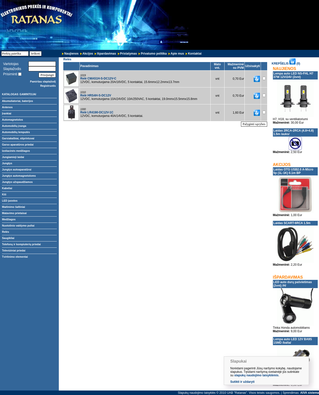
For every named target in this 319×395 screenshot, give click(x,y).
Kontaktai (195, 53)
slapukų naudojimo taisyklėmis (256, 375)
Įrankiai (6, 113)
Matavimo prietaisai (14, 213)
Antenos (7, 107)
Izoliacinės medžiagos (16, 150)
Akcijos (87, 53)
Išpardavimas (106, 53)
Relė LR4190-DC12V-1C (96, 112)
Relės (5, 231)
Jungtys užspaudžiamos (17, 181)
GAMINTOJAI (27, 94)
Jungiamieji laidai (13, 157)
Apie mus (177, 53)
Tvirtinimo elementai (15, 256)
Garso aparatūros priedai (18, 144)
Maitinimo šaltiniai (13, 206)
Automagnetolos (12, 119)
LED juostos (9, 200)
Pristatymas (128, 53)
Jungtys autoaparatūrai (16, 169)
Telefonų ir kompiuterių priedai (21, 244)
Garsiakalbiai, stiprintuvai (18, 138)
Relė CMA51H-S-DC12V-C (98, 78)
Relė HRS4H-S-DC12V (95, 95)
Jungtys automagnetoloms (19, 175)
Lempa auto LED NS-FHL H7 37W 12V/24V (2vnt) (293, 75)
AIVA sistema (309, 393)
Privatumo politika (154, 53)
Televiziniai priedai (13, 250)
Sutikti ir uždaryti (242, 382)
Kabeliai (7, 188)
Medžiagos (8, 219)
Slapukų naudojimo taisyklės (196, 393)
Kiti (4, 194)
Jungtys (7, 163)
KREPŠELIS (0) (286, 63)
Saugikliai (8, 238)
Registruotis (48, 85)
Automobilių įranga (14, 125)
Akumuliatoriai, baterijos (17, 100)
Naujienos (71, 53)
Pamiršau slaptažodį (43, 81)
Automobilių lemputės (16, 132)
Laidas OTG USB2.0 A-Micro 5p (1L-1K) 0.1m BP (293, 171)
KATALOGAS (10, 94)
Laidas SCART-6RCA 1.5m (292, 223)
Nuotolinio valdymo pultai (18, 225)
